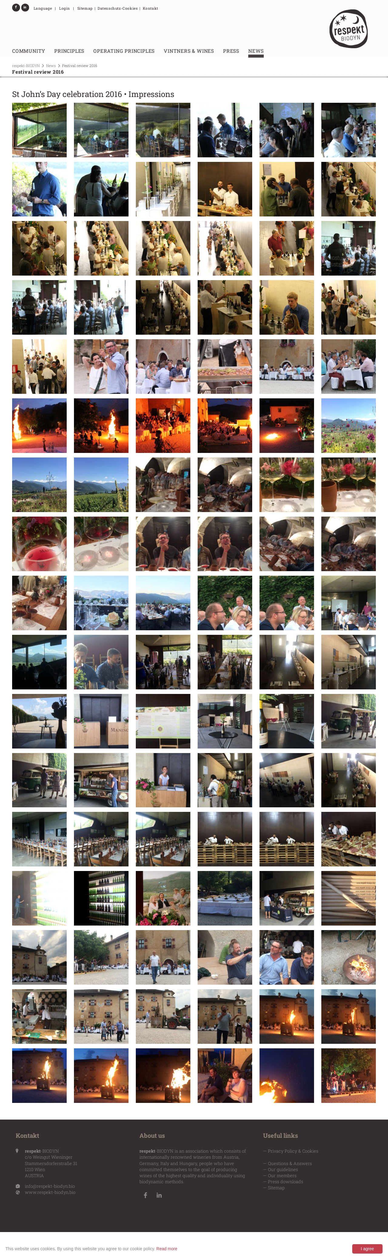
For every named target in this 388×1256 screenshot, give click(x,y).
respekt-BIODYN (26, 65)
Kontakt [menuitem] (150, 8)
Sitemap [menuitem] (85, 8)
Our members (282, 1175)
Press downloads (285, 1181)
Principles (69, 51)
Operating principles (124, 51)
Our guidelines (283, 1169)
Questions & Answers (290, 1163)
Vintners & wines (189, 51)
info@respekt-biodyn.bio (50, 1186)
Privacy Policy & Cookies (293, 1151)
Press (231, 51)
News (256, 51)
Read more (166, 1248)
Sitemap (276, 1188)
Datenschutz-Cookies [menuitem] (118, 8)
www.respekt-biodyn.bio (50, 1192)
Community (28, 51)
